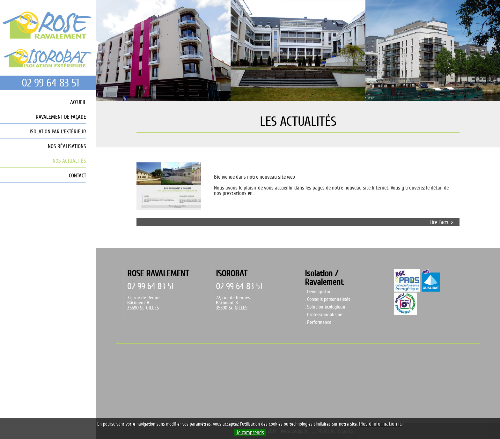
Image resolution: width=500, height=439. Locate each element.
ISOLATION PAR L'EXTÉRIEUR (58, 131)
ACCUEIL (78, 102)
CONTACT (77, 175)
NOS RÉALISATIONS (67, 146)
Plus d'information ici (381, 424)
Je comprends (250, 432)
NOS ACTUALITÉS (69, 161)
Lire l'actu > (441, 222)
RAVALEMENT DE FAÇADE (61, 117)
